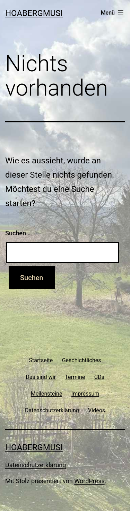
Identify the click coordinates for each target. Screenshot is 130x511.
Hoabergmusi (34, 13)
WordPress (89, 481)
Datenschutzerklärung (35, 465)
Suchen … (18, 233)
